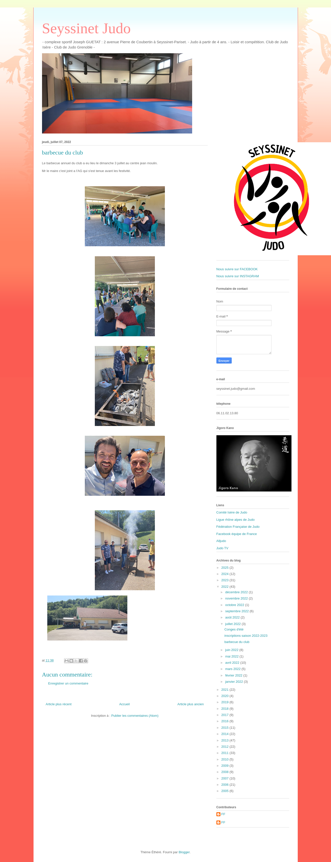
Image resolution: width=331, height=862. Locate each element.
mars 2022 (233, 669)
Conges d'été (233, 629)
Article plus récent (59, 704)
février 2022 (234, 675)
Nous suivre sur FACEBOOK (237, 269)
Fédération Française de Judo (238, 526)
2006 (225, 784)
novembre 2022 (237, 598)
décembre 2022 (237, 592)
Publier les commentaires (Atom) (135, 716)
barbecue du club (236, 642)
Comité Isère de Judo (231, 512)
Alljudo (221, 541)
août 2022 (232, 617)
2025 (225, 568)
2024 (225, 574)
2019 (225, 702)
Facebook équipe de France (236, 534)
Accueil (124, 704)
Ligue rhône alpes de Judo (235, 520)
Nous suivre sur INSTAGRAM (237, 276)
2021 (225, 690)
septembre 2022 (237, 611)
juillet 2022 (233, 624)
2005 (225, 791)
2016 (225, 721)
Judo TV (222, 548)
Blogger (184, 852)
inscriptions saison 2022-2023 (245, 636)
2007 (225, 778)
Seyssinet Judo (86, 28)
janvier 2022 (234, 682)
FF (223, 814)
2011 (225, 753)
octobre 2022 (235, 605)
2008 (225, 772)
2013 (225, 740)
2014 (225, 734)
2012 (225, 746)
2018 (225, 708)
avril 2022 (232, 662)
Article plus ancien (190, 704)
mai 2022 (232, 656)
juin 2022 (232, 650)
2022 (225, 586)
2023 (225, 580)
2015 (225, 728)
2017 (225, 715)
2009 (225, 766)
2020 (225, 696)
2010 (225, 759)
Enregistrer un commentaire (68, 683)
